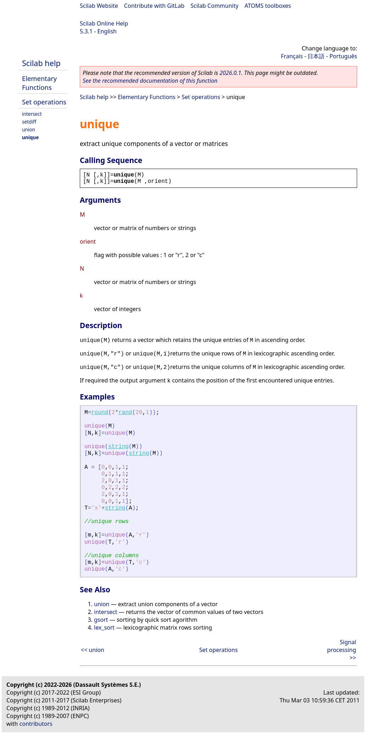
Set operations (44, 101)
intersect (32, 113)
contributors (36, 724)
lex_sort (104, 627)
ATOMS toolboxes (268, 6)
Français (292, 56)
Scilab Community (214, 6)
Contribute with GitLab (154, 6)
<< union (92, 650)
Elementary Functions (39, 83)
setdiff (29, 121)
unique (30, 137)
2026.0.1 (230, 73)
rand (125, 412)
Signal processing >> (341, 650)
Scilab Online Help (104, 23)
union (28, 129)
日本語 (316, 56)
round (99, 412)
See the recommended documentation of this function (150, 81)
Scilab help (41, 63)
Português (343, 56)
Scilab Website (99, 6)
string (118, 447)
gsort (101, 620)
